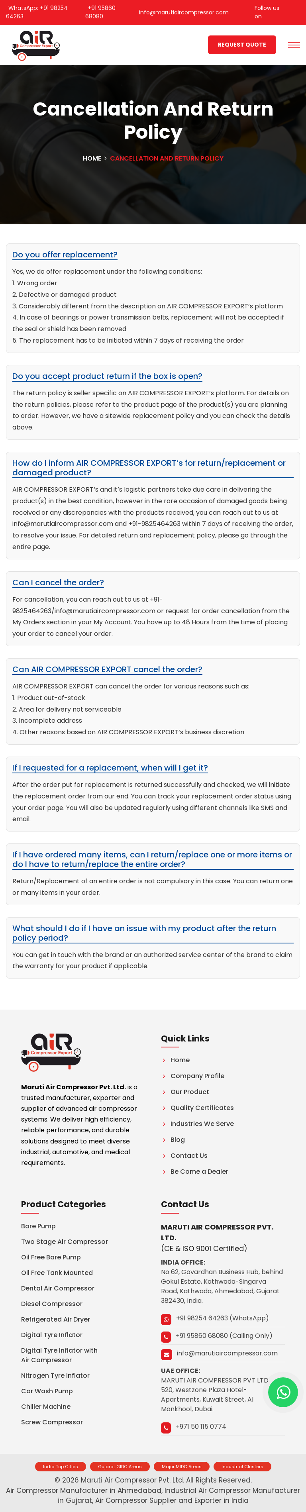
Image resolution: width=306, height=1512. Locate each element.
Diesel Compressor (51, 1303)
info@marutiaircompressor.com (227, 1353)
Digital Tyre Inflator (51, 1334)
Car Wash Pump (47, 1391)
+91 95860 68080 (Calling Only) (224, 1335)
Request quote (242, 45)
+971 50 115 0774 (201, 1426)
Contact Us (184, 1155)
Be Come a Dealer (194, 1171)
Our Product (185, 1091)
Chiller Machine (46, 1406)
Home (92, 158)
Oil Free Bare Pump (51, 1257)
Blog (173, 1139)
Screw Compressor (52, 1422)
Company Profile (192, 1076)
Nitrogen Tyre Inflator (55, 1375)
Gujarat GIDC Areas (120, 1466)
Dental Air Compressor (57, 1288)
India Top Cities (60, 1466)
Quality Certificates (197, 1107)
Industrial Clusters (242, 1466)
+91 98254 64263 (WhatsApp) (222, 1318)
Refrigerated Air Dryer (55, 1319)
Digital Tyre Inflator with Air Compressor (59, 1355)
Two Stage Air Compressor (64, 1241)
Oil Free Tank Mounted (57, 1272)
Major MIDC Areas (182, 1466)
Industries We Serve (197, 1123)
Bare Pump (38, 1226)
